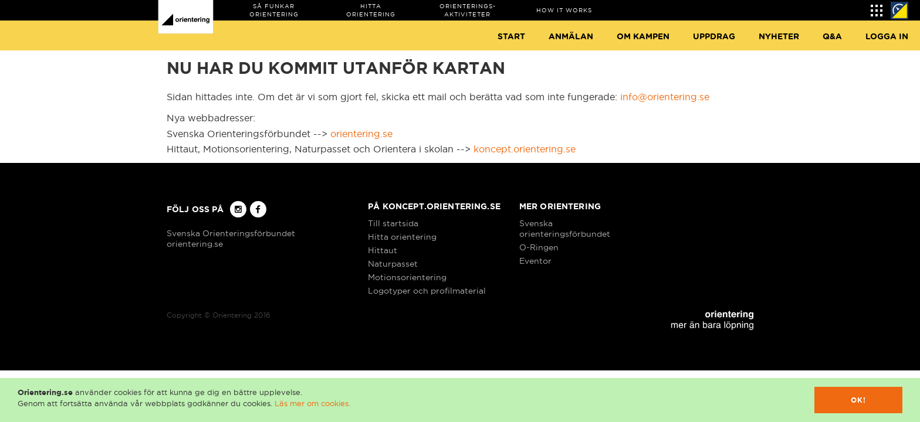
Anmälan (571, 37)
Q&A (832, 37)
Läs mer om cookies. (312, 403)
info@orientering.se (664, 96)
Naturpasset (393, 263)
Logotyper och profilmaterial (427, 290)
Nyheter (779, 37)
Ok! (859, 400)
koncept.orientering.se (524, 149)
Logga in (886, 37)
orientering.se (361, 133)
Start (511, 37)
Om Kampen (643, 37)
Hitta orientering (402, 236)
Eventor (535, 261)
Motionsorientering (407, 277)
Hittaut (382, 250)
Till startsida (393, 223)
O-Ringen (539, 247)
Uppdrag (714, 37)
